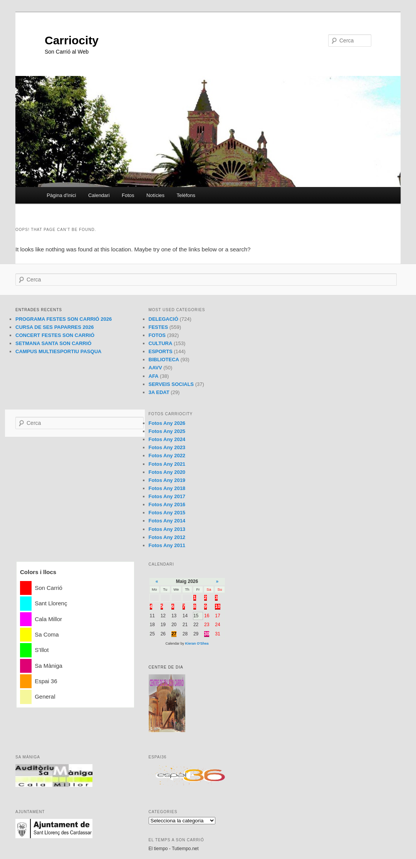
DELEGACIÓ (163, 319)
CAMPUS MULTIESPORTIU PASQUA (58, 351)
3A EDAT (159, 392)
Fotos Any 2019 (167, 480)
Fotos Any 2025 (167, 431)
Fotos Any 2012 (167, 537)
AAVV (155, 368)
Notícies (155, 195)
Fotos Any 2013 (167, 529)
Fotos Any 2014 (167, 521)
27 (173, 634)
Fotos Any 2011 (167, 545)
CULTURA (161, 343)
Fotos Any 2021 (167, 464)
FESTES (158, 327)
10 (217, 606)
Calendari (99, 195)
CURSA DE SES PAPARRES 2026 (54, 327)
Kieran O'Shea (196, 643)
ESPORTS (161, 351)
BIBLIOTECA (164, 359)
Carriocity (72, 40)
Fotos (128, 195)
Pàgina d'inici (61, 195)
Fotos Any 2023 (167, 447)
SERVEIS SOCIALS (171, 384)
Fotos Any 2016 (167, 504)
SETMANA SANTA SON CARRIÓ (53, 343)
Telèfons (186, 195)
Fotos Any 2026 (167, 423)
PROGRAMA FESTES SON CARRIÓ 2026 (63, 319)
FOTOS (157, 335)
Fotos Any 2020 (167, 472)
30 (206, 634)
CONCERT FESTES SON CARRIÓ (54, 335)
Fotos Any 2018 (167, 488)
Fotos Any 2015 (167, 512)
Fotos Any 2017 (167, 496)
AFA (154, 376)
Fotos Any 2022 (167, 455)
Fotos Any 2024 (167, 439)
